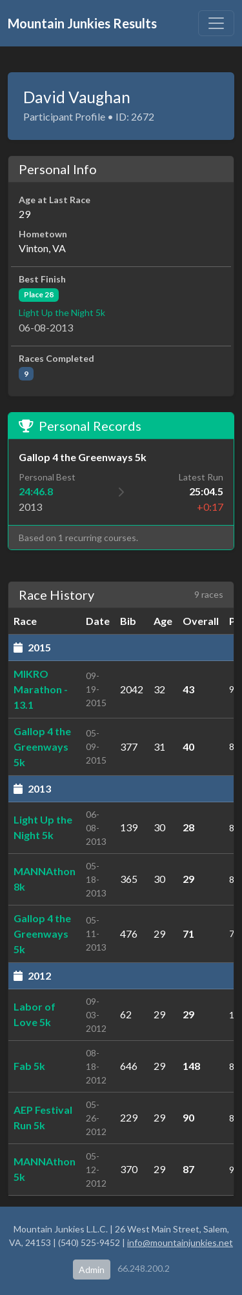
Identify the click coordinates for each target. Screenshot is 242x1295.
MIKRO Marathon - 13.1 (41, 689)
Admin (92, 1269)
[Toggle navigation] (216, 23)
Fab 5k (29, 1066)
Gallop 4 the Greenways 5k (42, 746)
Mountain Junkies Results (82, 23)
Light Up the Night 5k (62, 312)
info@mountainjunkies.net (180, 1242)
